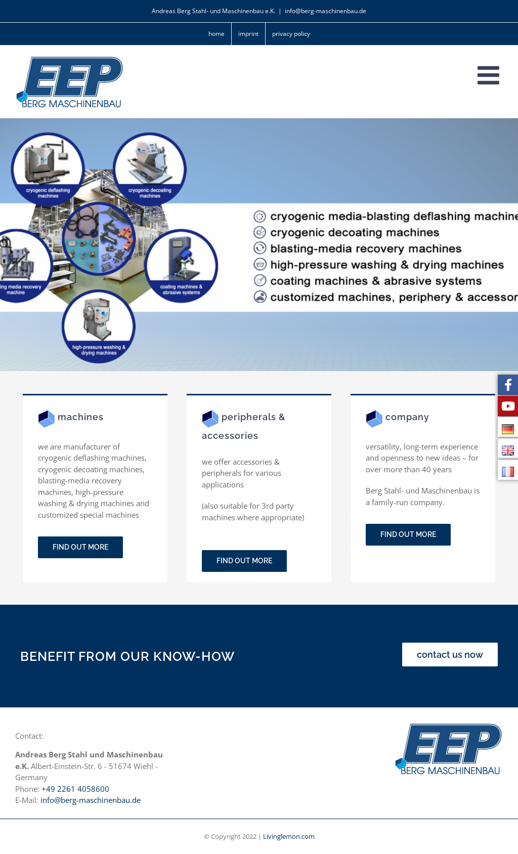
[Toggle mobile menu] (490, 74)
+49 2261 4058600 (75, 789)
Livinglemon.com (289, 836)
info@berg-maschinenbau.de (325, 11)
